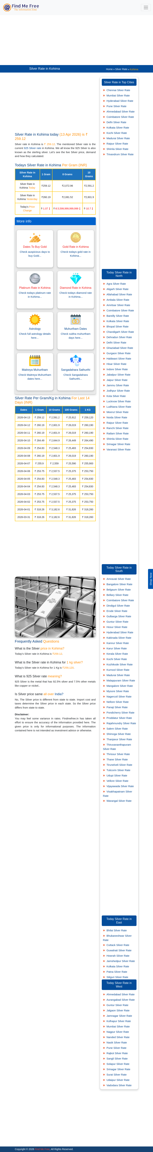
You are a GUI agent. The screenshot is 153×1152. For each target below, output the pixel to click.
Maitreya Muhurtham (35, 369)
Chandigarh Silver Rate (120, 331)
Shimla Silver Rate (117, 148)
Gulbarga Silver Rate (119, 616)
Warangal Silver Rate (119, 800)
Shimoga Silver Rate (119, 733)
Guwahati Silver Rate (119, 950)
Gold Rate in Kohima (76, 246)
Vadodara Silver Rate (119, 1085)
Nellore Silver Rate (118, 701)
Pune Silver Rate (117, 106)
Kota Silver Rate (116, 395)
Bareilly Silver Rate (118, 315)
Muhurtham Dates (75, 328)
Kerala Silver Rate (117, 653)
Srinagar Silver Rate (118, 444)
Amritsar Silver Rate (118, 305)
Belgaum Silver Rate (119, 589)
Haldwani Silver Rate (119, 358)
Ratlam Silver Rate (118, 433)
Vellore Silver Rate (117, 780)
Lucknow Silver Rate (119, 401)
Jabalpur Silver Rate (118, 374)
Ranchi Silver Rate (118, 428)
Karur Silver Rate (117, 648)
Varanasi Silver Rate (119, 449)
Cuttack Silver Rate (118, 944)
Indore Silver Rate (117, 369)
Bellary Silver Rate (117, 594)
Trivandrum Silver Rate (120, 154)
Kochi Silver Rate (117, 132)
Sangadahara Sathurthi (75, 369)
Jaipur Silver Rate (117, 379)
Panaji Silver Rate (117, 707)
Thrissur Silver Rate (118, 754)
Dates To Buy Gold (35, 246)
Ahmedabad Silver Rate (121, 111)
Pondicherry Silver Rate (121, 712)
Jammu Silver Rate (118, 385)
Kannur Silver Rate (118, 643)
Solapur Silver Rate (118, 1063)
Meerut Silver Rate (118, 412)
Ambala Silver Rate (118, 299)
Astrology (35, 328)
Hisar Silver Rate (117, 363)
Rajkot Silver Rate (117, 1053)
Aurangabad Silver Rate (121, 999)
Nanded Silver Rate (118, 1037)
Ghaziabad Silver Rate (120, 347)
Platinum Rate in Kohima (34, 287)
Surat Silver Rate (117, 1074)
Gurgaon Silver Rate (119, 353)
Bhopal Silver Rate (118, 326)
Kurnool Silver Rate (118, 669)
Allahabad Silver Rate (119, 294)
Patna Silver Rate (117, 971)
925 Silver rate (32, 148)
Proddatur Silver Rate (119, 717)
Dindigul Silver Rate (118, 605)
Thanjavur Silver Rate (119, 739)
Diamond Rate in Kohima (75, 287)
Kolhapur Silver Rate (119, 1021)
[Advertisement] (76, 40)
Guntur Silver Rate (117, 621)
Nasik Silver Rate (117, 1042)
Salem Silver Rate (117, 728)
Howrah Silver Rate (118, 955)
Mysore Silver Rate (118, 691)
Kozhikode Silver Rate (120, 664)
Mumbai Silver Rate (118, 95)
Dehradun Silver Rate (119, 337)
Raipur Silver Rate (117, 143)
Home (109, 69)
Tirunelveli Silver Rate (119, 764)
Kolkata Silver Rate (118, 127)
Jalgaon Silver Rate (118, 1010)
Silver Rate (121, 69)
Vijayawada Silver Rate (120, 786)
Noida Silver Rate (117, 417)
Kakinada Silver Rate (119, 637)
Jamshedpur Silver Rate (121, 961)
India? (59, 694)
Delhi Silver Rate (116, 122)
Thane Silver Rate (117, 759)
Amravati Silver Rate (119, 578)
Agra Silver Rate (116, 283)
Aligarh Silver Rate (118, 289)
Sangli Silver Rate (117, 1058)
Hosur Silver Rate (117, 626)
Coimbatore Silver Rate (120, 116)
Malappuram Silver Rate (121, 680)
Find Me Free (42, 1149)
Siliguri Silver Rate (117, 977)
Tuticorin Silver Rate (118, 770)
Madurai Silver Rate (118, 138)
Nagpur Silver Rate (118, 1031)
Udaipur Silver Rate (118, 1079)
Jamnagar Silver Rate (119, 1015)
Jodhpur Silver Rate (118, 390)
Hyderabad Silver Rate (120, 100)
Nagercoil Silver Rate (119, 696)
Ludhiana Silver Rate (119, 406)
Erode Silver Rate (117, 610)
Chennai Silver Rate (118, 90)
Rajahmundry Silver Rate (121, 723)
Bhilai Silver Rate (117, 930)
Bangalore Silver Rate (119, 584)
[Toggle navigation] (146, 7)
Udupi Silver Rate (117, 775)
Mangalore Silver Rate (120, 685)
